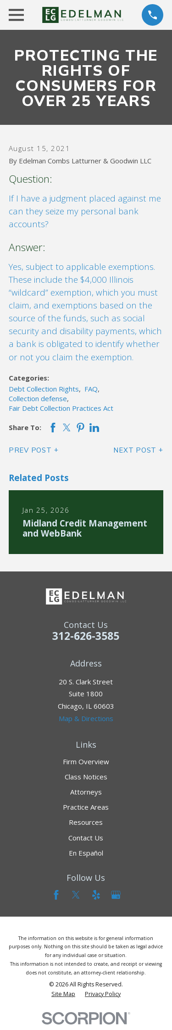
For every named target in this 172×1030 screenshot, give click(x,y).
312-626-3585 (85, 636)
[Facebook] (56, 895)
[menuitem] (63, 994)
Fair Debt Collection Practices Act (61, 408)
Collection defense (38, 398)
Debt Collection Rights (44, 388)
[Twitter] (76, 895)
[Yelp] (96, 895)
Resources (86, 822)
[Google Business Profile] (116, 895)
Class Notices (86, 776)
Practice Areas (86, 807)
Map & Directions (86, 718)
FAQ (91, 388)
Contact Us (85, 837)
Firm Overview (86, 761)
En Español (86, 852)
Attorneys (86, 791)
